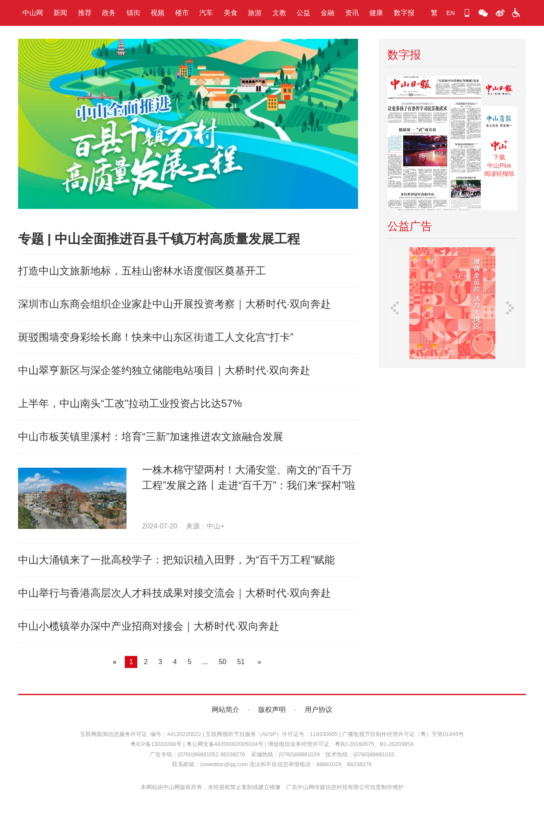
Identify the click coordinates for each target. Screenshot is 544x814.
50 (222, 661)
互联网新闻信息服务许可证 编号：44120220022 (140, 734)
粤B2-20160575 (354, 744)
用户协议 (318, 709)
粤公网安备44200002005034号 (224, 744)
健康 (376, 12)
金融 (327, 12)
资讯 (352, 12)
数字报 (404, 12)
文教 (279, 12)
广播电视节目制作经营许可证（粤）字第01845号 (403, 734)
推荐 (85, 12)
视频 (157, 12)
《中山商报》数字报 (499, 121)
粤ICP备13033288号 (156, 744)
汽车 (206, 12)
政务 (109, 12)
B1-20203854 (396, 744)
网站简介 (225, 709)
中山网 (32, 12)
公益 (303, 12)
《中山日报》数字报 (499, 91)
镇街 (133, 12)
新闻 (60, 12)
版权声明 (272, 709)
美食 (231, 12)
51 (241, 661)
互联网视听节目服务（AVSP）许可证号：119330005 (272, 734)
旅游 (255, 12)
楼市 (182, 12)
